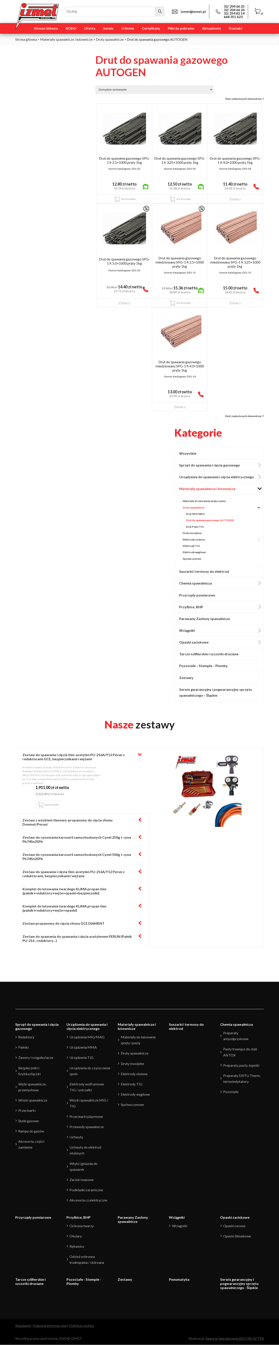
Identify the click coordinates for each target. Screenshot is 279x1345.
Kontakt (235, 28)
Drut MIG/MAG (195, 513)
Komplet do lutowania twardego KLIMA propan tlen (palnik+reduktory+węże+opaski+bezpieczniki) (64, 891)
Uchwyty (76, 1137)
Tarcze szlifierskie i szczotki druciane (208, 654)
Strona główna (26, 39)
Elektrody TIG (191, 545)
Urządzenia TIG (82, 1058)
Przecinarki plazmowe (86, 1116)
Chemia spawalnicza (221, 583)
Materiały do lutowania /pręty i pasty (204, 501)
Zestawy (186, 678)
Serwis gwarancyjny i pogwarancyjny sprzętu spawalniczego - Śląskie (239, 1283)
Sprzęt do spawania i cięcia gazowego (221, 465)
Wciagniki (179, 1226)
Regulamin (23, 1326)
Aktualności (211, 28)
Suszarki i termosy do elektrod (204, 571)
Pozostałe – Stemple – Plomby (203, 666)
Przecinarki (27, 1110)
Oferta (89, 28)
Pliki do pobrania (181, 28)
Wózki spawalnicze (32, 1100)
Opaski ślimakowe (237, 1236)
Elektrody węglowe (194, 552)
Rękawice (77, 1246)
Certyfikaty (151, 28)
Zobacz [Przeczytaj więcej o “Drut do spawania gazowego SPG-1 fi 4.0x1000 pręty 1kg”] (235, 199)
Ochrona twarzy (82, 1226)
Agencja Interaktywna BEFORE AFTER (234, 1339)
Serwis (108, 28)
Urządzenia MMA (83, 1047)
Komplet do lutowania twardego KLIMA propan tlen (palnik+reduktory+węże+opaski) (64, 908)
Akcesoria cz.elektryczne (88, 1200)
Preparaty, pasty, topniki (241, 1065)
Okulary (76, 1236)
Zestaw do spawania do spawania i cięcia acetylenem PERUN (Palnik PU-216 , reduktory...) (77, 938)
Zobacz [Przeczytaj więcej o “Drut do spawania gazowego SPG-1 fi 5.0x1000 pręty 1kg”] (124, 303)
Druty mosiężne (192, 533)
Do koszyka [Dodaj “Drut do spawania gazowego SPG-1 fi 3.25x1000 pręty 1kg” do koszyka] (184, 199)
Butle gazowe (28, 1121)
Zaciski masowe (82, 1180)
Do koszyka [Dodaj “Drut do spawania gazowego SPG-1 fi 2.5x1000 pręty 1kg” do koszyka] (128, 199)
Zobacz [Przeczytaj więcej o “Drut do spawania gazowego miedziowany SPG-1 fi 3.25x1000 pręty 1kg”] (235, 303)
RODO (71, 28)
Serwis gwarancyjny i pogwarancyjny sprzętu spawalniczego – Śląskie (215, 692)
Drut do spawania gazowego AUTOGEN (210, 520)
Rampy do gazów (31, 1131)
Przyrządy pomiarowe (197, 595)
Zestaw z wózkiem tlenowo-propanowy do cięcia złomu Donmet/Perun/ (67, 822)
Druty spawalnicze (110, 39)
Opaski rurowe (234, 1226)
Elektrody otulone (220, 539)
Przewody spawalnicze (87, 1127)
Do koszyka (51, 804)
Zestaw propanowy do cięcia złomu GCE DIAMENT (63, 923)
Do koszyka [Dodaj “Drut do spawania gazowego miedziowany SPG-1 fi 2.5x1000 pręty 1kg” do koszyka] (184, 302)
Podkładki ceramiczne (86, 1190)
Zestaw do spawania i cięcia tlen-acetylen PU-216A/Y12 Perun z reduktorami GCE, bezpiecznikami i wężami (73, 757)
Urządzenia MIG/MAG (87, 1037)
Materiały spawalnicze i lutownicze (66, 39)
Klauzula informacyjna (49, 1326)
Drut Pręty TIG (195, 526)
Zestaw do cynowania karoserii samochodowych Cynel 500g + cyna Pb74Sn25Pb (76, 856)
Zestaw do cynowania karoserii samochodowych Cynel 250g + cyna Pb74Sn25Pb (76, 839)
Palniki (23, 1047)
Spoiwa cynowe (192, 558)
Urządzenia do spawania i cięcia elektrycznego (221, 477)
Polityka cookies (81, 1326)
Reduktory (26, 1037)
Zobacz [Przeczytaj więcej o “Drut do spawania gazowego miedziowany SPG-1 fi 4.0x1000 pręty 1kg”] (179, 407)
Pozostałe (230, 1092)
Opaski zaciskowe (221, 642)
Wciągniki (221, 630)
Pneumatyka (179, 1279)
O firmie (127, 28)
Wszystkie (187, 453)
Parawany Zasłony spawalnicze (204, 619)
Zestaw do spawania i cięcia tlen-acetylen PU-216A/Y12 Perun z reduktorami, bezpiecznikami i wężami (73, 874)
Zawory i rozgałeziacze (35, 1058)
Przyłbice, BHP (221, 607)
